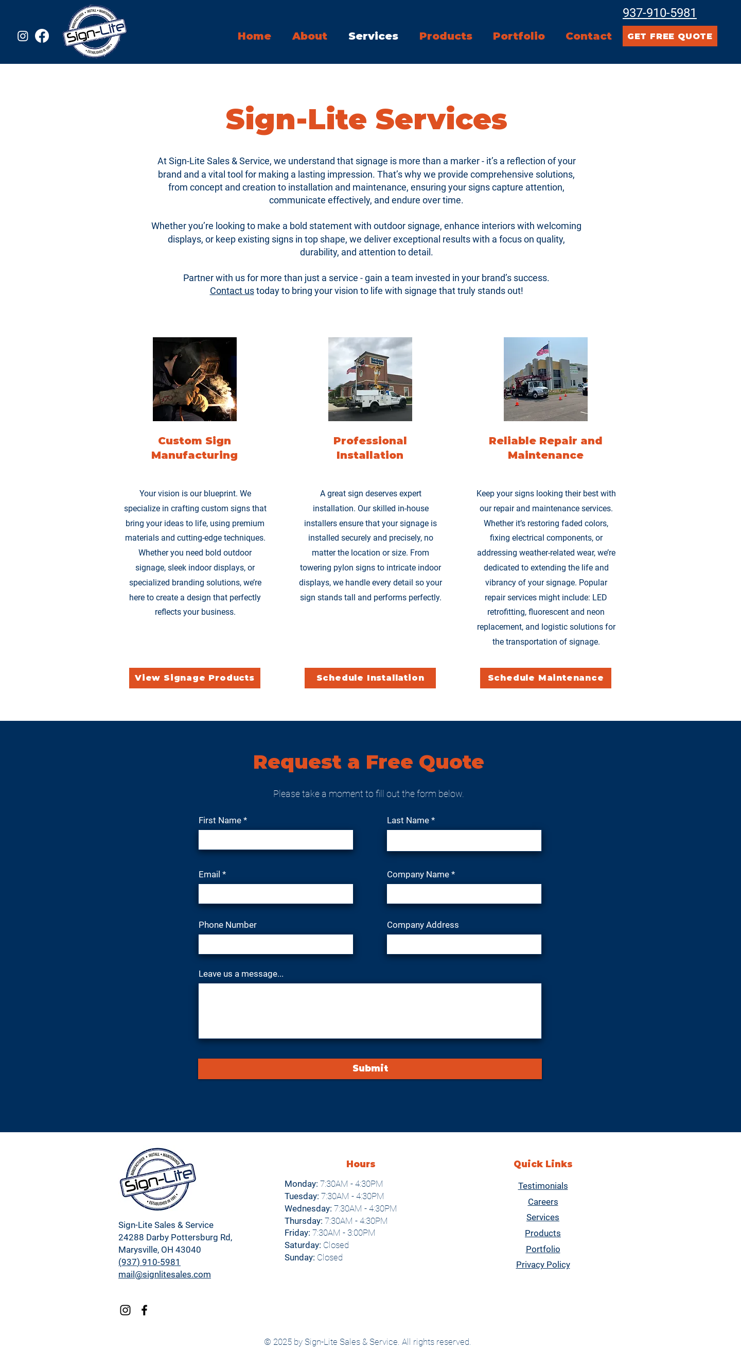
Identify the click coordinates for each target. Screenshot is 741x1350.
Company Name (418, 874)
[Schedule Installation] (370, 678)
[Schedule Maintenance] (545, 678)
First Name (220, 820)
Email (209, 874)
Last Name (408, 820)
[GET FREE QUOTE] (670, 36)
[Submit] (370, 1069)
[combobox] (464, 944)
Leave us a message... (241, 974)
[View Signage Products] (194, 678)
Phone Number (228, 925)
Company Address (423, 925)
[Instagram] (23, 36)
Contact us (232, 290)
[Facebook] (42, 36)
